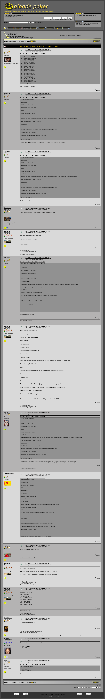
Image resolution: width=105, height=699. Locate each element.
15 (14, 41)
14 (12, 41)
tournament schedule (34, 11)
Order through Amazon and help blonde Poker (86, 15)
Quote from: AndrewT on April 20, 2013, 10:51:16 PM (32, 664)
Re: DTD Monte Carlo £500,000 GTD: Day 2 (38, 50)
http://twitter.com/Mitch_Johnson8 (27, 557)
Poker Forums (11, 34)
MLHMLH (7, 93)
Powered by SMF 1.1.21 (45, 694)
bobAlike (7, 257)
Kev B (6, 412)
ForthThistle (8, 618)
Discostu (7, 151)
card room (24, 11)
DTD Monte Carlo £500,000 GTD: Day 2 (21, 37)
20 (23, 41)
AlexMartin (7, 208)
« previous (96, 37)
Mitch (6, 545)
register (21, 15)
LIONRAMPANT (9, 473)
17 (17, 41)
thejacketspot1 (86, 24)
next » (99, 37)
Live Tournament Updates (16, 36)
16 (15, 41)
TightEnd (7, 231)
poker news (8, 11)
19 (22, 41)
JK (5, 49)
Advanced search (40, 22)
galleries (51, 11)
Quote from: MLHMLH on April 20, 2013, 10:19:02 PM (32, 261)
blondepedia (16, 11)
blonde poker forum (12, 33)
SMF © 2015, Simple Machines (58, 694)
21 (25, 41)
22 (27, 41)
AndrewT (7, 638)
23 (29, 41)
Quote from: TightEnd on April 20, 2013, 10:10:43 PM (32, 53)
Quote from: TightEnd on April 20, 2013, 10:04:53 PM (32, 97)
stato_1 (6, 660)
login (17, 15)
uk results (45, 11)
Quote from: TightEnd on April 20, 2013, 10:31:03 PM (32, 478)
